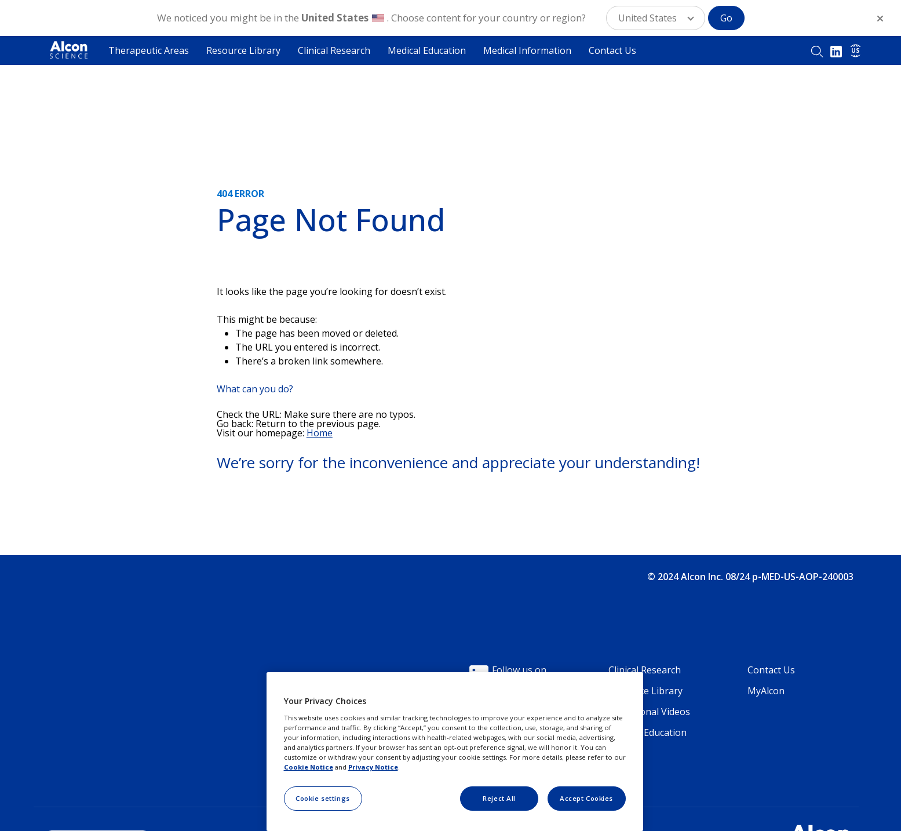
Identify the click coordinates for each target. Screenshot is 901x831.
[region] (455, 751)
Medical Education (427, 50)
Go (726, 18)
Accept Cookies (586, 798)
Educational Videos (649, 711)
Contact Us (612, 50)
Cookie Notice (308, 767)
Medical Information (527, 50)
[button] (655, 18)
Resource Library (243, 50)
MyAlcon (766, 690)
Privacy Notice (373, 767)
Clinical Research (334, 50)
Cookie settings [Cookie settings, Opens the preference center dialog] (323, 798)
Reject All (499, 798)
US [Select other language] (855, 50)
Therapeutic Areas (148, 50)
